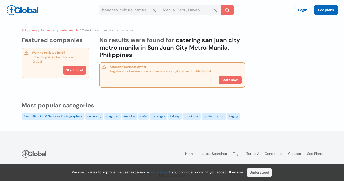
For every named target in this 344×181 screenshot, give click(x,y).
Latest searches (214, 153)
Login (302, 10)
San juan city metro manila (59, 30)
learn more (158, 172)
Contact (294, 153)
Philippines (29, 30)
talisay (175, 116)
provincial (192, 116)
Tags (236, 153)
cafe (143, 116)
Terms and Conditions (264, 153)
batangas (158, 116)
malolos (129, 116)
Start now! (74, 70)
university (94, 116)
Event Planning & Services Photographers (53, 116)
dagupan (112, 116)
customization (214, 116)
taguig (233, 116)
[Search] (227, 10)
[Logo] (22, 10)
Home (190, 153)
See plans (326, 10)
